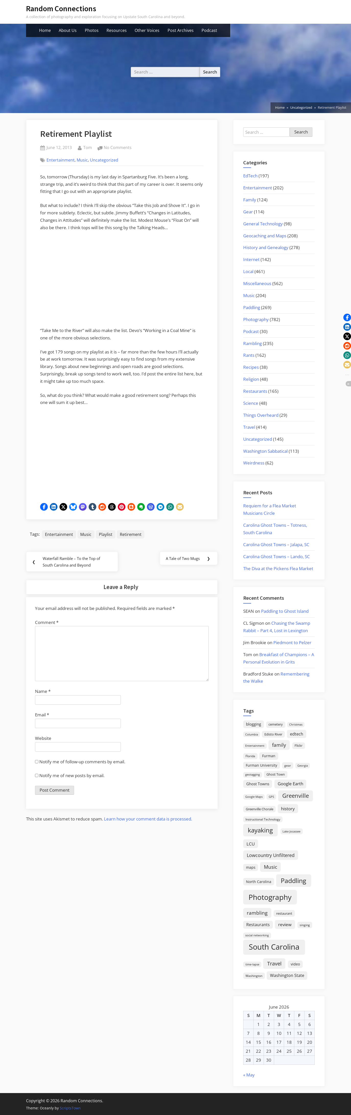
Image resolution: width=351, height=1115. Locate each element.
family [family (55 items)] (279, 745)
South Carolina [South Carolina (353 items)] (274, 947)
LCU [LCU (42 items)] (251, 844)
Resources (117, 30)
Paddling (251, 307)
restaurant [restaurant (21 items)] (284, 913)
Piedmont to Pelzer (292, 642)
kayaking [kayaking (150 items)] (260, 830)
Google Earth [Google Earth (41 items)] (290, 784)
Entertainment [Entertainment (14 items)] (254, 746)
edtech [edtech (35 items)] (296, 734)
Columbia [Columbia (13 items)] (251, 734)
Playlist (106, 534)
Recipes (251, 367)
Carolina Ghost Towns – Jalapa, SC (276, 544)
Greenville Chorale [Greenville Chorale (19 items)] (259, 809)
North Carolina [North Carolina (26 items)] (258, 881)
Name (43, 692)
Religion (251, 379)
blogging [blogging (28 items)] (253, 724)
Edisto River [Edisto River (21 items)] (273, 734)
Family (249, 200)
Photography (256, 319)
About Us (68, 30)
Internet (251, 259)
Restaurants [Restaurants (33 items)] (258, 924)
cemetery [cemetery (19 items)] (275, 724)
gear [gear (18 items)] (287, 765)
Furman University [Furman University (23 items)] (261, 765)
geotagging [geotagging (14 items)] (252, 774)
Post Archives (181, 30)
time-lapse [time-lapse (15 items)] (252, 964)
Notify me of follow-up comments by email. (82, 763)
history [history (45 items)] (288, 808)
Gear (248, 212)
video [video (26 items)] (295, 964)
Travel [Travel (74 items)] (274, 963)
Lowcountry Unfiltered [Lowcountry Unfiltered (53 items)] (271, 855)
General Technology (263, 224)
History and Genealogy (265, 247)
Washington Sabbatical (265, 451)
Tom (87, 147)
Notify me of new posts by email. (71, 777)
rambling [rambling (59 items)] (257, 913)
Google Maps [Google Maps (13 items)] (254, 797)
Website (43, 739)
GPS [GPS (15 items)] (271, 797)
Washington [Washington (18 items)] (253, 976)
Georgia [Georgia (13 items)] (302, 765)
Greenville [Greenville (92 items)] (295, 795)
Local (248, 271)
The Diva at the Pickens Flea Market (278, 568)
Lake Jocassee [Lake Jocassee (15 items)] (291, 831)
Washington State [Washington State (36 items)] (287, 975)
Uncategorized (104, 160)
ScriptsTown (70, 1108)
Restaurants (255, 391)
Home (45, 30)
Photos (92, 30)
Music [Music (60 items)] (270, 866)
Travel (249, 427)
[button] (44, 507)
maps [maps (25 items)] (250, 867)
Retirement (131, 534)
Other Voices (147, 30)
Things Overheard (260, 415)
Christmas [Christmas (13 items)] (295, 724)
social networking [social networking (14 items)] (257, 935)
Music (82, 160)
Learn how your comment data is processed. (148, 820)
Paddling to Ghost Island (285, 611)
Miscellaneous (257, 283)
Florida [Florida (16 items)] (250, 756)
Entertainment (60, 160)
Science (250, 403)
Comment (46, 624)
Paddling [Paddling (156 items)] (293, 880)
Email (42, 716)
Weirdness (253, 463)
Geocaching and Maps (264, 236)
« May (249, 1075)
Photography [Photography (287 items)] (270, 897)
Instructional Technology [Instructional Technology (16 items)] (262, 819)
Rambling (252, 343)
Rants (248, 355)
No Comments (118, 147)
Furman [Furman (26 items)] (268, 755)
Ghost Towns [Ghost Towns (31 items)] (257, 784)
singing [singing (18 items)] (305, 925)
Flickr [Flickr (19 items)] (298, 745)
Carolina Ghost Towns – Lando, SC (276, 556)
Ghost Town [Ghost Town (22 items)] (275, 774)
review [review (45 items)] (284, 924)
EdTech (250, 176)
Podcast (209, 30)
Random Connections (61, 8)
